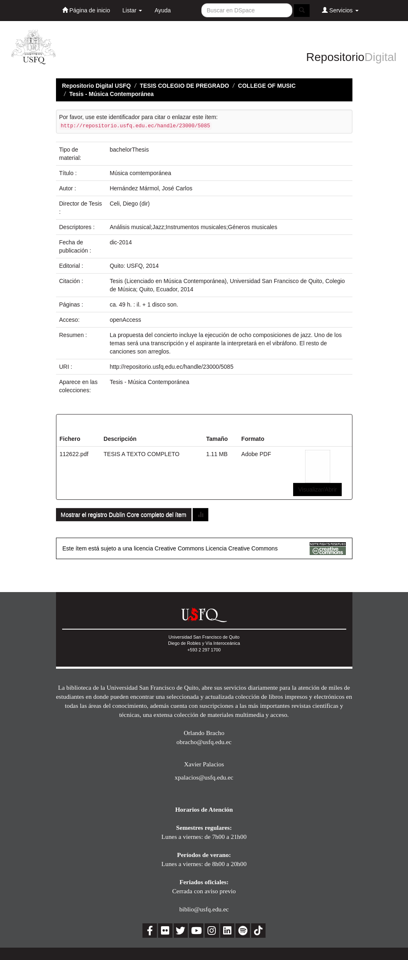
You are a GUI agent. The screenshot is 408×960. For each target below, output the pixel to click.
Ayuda (162, 10)
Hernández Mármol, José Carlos (151, 188)
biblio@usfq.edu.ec (203, 909)
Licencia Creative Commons (241, 548)
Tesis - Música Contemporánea (111, 94)
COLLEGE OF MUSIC (267, 85)
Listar (132, 10)
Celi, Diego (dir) (129, 203)
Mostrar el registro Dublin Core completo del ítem (124, 514)
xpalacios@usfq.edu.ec (204, 777)
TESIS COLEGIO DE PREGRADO (184, 85)
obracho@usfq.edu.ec (204, 741)
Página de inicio (86, 10)
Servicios (340, 10)
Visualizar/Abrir (317, 489)
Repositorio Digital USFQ (96, 85)
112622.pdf (74, 454)
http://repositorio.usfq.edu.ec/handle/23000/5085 (171, 366)
